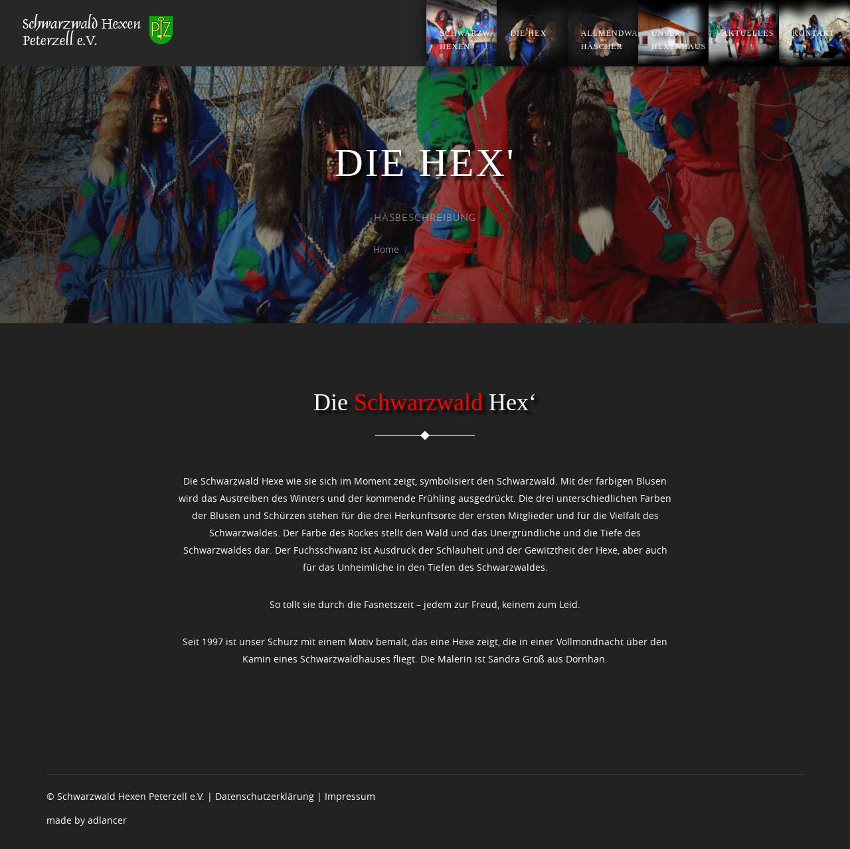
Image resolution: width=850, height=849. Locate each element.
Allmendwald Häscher (609, 40)
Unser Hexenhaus (678, 40)
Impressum (350, 796)
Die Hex (528, 33)
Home (386, 249)
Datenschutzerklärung (264, 796)
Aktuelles (748, 33)
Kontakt (813, 33)
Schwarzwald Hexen (468, 40)
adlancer (107, 820)
